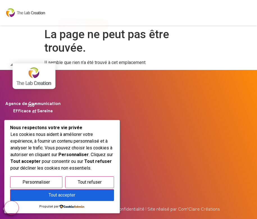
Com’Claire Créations (199, 208)
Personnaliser (36, 182)
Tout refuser (90, 182)
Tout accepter (62, 195)
